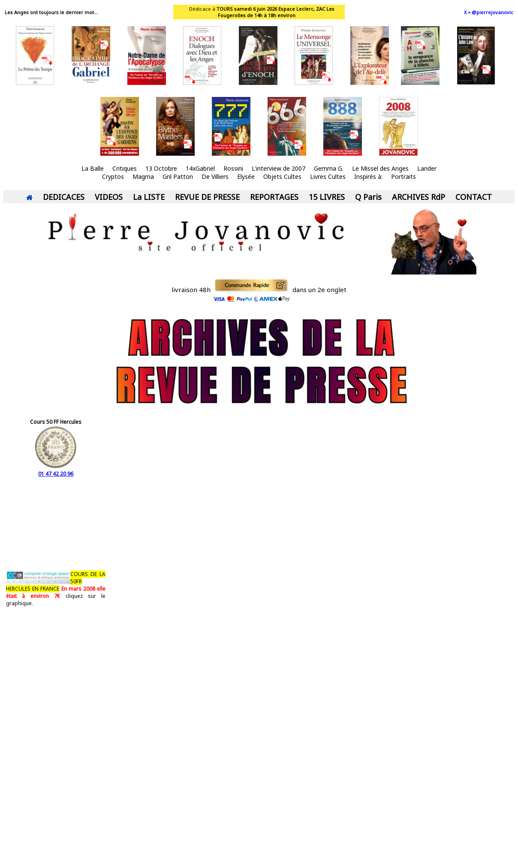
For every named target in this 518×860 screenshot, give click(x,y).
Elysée (246, 176)
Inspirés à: (368, 176)
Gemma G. (328, 168)
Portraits (403, 176)
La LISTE (149, 197)
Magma (143, 176)
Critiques (124, 168)
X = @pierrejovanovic (488, 12)
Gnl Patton (178, 176)
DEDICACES (63, 197)
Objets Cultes (282, 176)
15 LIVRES (327, 197)
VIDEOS (109, 197)
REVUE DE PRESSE (207, 197)
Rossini (233, 168)
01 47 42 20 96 (55, 470)
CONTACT (473, 197)
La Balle (92, 168)
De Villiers (215, 176)
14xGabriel (200, 168)
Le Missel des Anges (380, 168)
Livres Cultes (328, 176)
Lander (427, 168)
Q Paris (368, 197)
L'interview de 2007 (278, 168)
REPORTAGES (274, 197)
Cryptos (113, 176)
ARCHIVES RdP (418, 197)
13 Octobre (161, 168)
